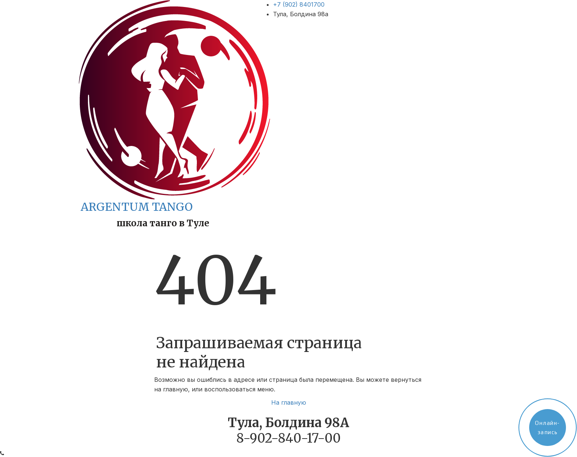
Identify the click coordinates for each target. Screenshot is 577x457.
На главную (288, 402)
